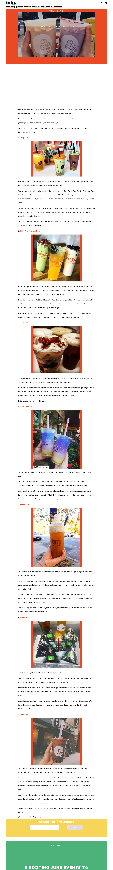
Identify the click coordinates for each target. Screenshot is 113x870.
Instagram (40, 817)
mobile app (57, 221)
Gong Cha (24, 714)
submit (75, 827)
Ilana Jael (45, 27)
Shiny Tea (24, 323)
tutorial (57, 212)
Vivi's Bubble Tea (26, 406)
